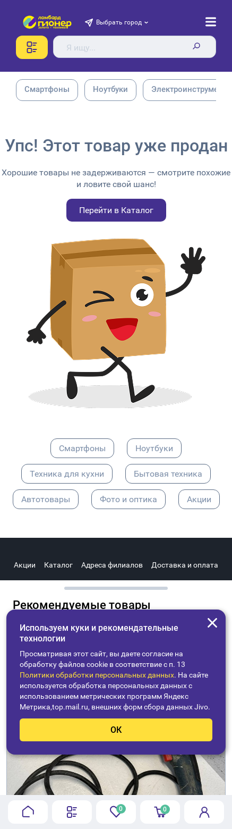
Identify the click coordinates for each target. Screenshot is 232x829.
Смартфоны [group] (47, 89)
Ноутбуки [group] (110, 89)
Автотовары (45, 499)
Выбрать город (119, 22)
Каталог (58, 565)
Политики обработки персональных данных (97, 675)
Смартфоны (82, 448)
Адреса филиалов (112, 565)
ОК (116, 730)
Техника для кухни (67, 474)
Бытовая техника (168, 474)
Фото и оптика (128, 499)
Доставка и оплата (184, 565)
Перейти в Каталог (116, 210)
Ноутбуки (154, 448)
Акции (199, 499)
